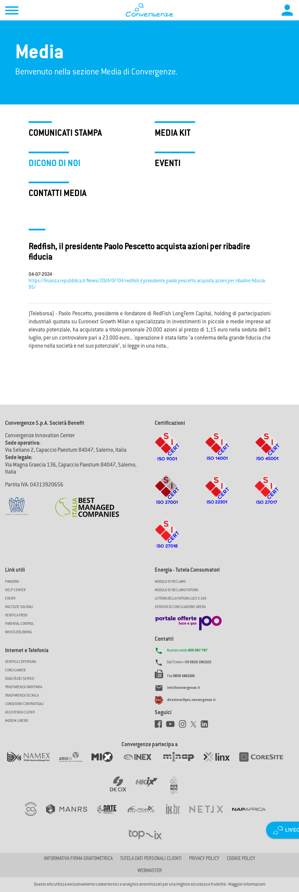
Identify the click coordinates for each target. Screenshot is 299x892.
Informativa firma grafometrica (78, 859)
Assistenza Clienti (20, 712)
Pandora (12, 582)
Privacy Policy (204, 859)
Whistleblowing (18, 632)
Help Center (15, 590)
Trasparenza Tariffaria (23, 687)
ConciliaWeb (15, 670)
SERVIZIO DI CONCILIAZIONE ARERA (180, 607)
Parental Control (19, 624)
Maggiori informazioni (246, 885)
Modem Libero (16, 721)
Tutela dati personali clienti (151, 859)
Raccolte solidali (19, 607)
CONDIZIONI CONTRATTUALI (24, 704)
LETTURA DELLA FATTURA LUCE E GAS (181, 599)
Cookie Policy (241, 859)
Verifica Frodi (16, 615)
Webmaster (150, 871)
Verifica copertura (20, 662)
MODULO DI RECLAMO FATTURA (176, 590)
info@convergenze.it (183, 688)
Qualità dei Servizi (19, 679)
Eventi (10, 599)
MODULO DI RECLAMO (170, 582)
